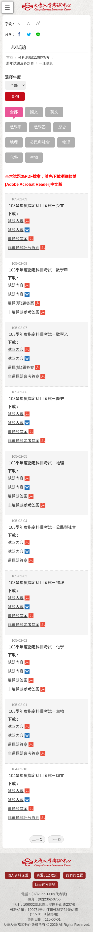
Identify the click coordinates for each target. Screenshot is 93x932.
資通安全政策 (47, 875)
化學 (14, 157)
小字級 (19, 24)
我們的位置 (74, 875)
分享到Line (38, 34)
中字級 (29, 24)
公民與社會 (40, 142)
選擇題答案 (18, 239)
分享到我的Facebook (19, 34)
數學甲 (16, 127)
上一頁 (37, 839)
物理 (66, 142)
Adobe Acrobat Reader (27, 184)
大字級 (38, 24)
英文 (54, 112)
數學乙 (40, 127)
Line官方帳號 (45, 885)
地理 (14, 142)
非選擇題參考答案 (23, 312)
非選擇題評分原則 (23, 248)
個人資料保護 (17, 875)
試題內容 (16, 221)
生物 (34, 157)
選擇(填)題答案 (21, 303)
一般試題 (46, 63)
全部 (14, 112)
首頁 (9, 57)
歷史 (62, 127)
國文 (34, 112)
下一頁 (56, 839)
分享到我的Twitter (29, 34)
